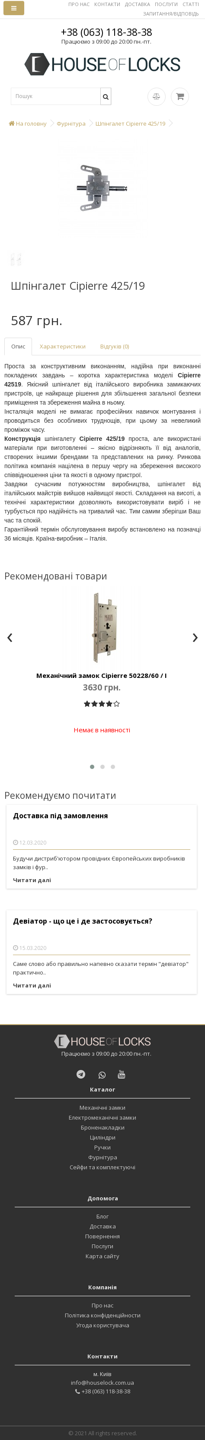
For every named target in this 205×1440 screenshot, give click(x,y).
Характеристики (63, 346)
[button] (92, 767)
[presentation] (9, 638)
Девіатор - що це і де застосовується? (82, 921)
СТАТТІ (191, 4)
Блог (102, 1216)
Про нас (102, 1305)
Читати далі (32, 880)
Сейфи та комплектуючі (102, 1167)
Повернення (102, 1236)
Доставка (103, 1226)
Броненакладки (103, 1127)
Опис (18, 346)
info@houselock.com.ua (102, 1382)
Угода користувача (102, 1325)
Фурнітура (102, 1157)
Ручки (102, 1147)
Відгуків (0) (114, 346)
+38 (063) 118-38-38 (106, 32)
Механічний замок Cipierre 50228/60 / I (101, 675)
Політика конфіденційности (103, 1315)
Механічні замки (102, 1107)
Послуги (102, 1246)
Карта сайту (102, 1256)
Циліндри (102, 1137)
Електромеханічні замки (102, 1117)
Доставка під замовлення (60, 815)
